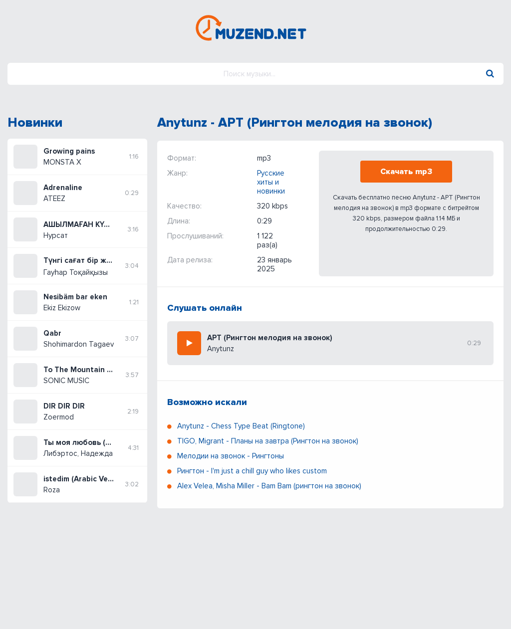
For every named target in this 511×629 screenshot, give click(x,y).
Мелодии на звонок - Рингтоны (230, 455)
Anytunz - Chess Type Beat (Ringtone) (241, 425)
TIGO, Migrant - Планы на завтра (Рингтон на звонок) (267, 440)
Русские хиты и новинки (271, 182)
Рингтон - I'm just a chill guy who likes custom (252, 470)
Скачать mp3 (406, 172)
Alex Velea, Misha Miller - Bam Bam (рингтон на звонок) (269, 485)
